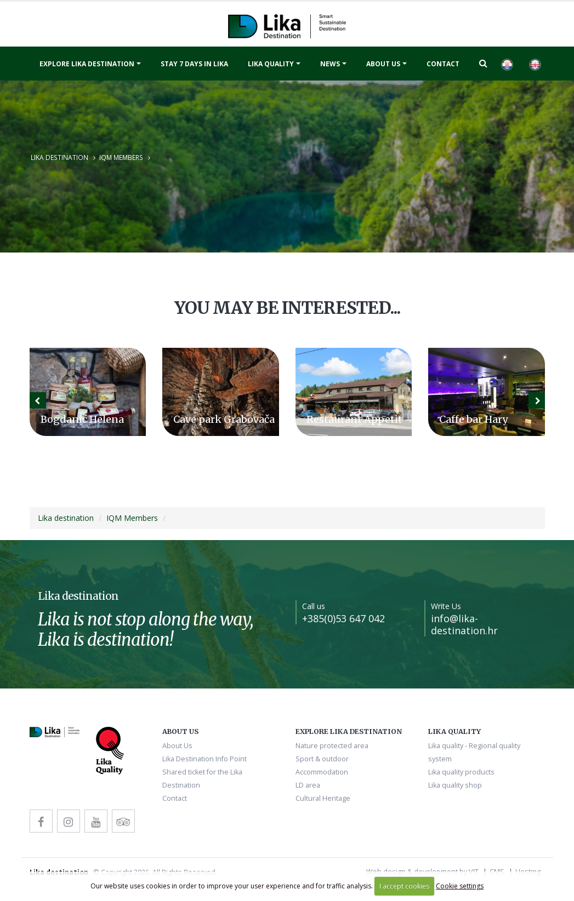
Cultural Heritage (322, 798)
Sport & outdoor (322, 759)
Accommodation (321, 772)
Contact (443, 63)
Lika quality (271, 63)
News (330, 63)
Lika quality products (461, 772)
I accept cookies (404, 886)
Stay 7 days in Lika (194, 63)
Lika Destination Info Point (204, 759)
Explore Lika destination (86, 63)
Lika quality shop (455, 785)
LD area (307, 785)
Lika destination (59, 157)
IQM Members (121, 157)
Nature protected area (331, 745)
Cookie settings (460, 886)
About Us (383, 63)
